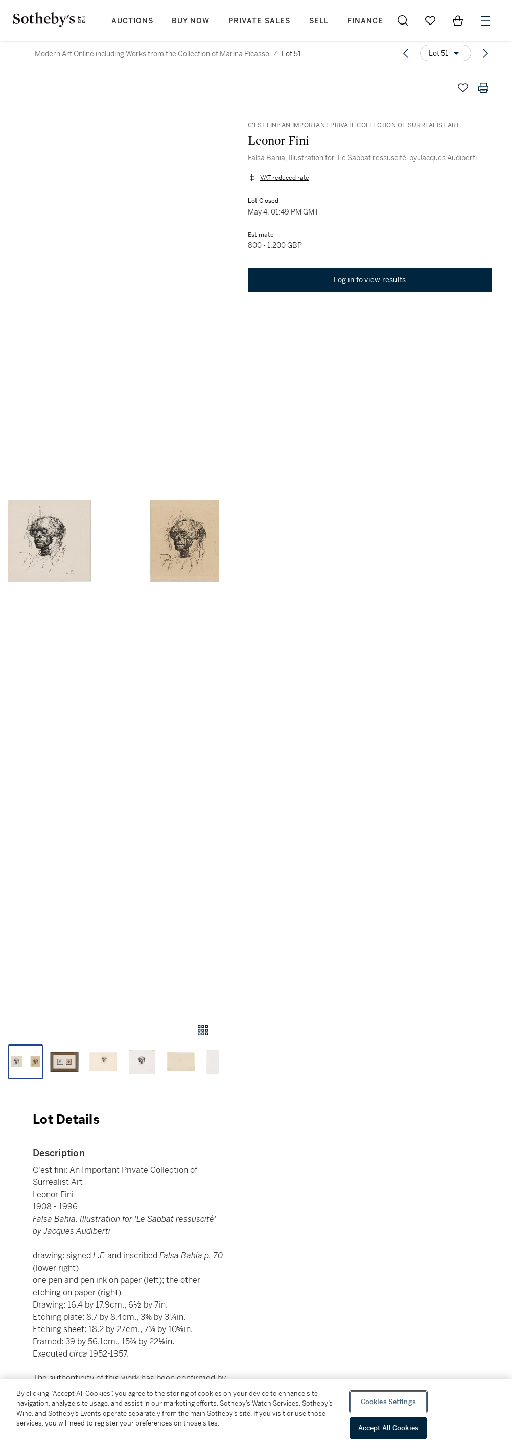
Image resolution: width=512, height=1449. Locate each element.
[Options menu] (445, 53)
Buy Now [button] (191, 21)
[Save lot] (463, 88)
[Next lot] (485, 53)
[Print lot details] (483, 88)
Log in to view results (370, 279)
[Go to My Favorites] (430, 20)
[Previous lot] (405, 53)
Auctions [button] (132, 21)
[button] (113, 540)
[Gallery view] (203, 1030)
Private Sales (259, 21)
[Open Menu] (485, 21)
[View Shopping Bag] (458, 20)
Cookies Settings (388, 1401)
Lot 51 (291, 53)
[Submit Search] (403, 20)
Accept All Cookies (388, 1427)
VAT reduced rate (284, 178)
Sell (319, 21)
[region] (256, 1414)
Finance (365, 21)
